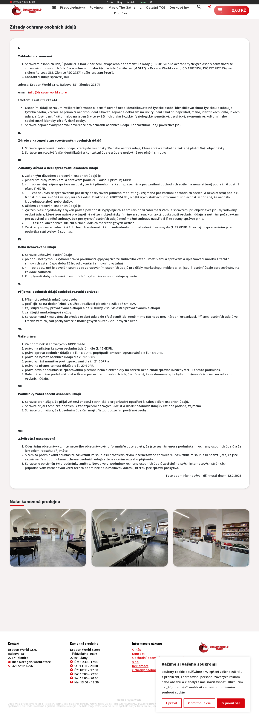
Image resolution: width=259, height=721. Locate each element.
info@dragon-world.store (31, 662)
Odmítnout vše (199, 703)
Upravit (171, 703)
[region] (203, 684)
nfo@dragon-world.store (48, 92)
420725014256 (22, 666)
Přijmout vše (230, 703)
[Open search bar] (199, 6)
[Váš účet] (209, 7)
